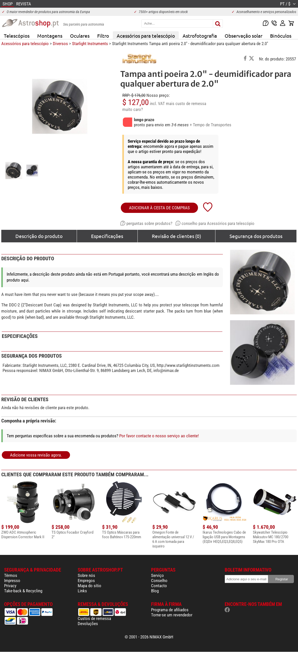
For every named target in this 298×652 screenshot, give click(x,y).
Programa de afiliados (169, 609)
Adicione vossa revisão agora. (36, 455)
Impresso (12, 580)
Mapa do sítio (89, 585)
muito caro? (132, 109)
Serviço (157, 575)
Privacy (10, 585)
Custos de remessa (94, 618)
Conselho (159, 580)
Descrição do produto (39, 236)
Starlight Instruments (90, 43)
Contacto (159, 585)
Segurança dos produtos (256, 236)
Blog (155, 590)
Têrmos (10, 575)
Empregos (86, 580)
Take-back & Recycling (23, 590)
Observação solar (243, 36)
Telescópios (16, 36)
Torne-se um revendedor (171, 614)
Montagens (49, 36)
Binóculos (280, 36)
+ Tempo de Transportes (210, 124)
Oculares (80, 36)
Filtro (103, 36)
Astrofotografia (200, 36)
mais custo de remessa (186, 103)
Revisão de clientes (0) (176, 236)
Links (82, 590)
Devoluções (88, 623)
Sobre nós (86, 575)
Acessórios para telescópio (146, 36)
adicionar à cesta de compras (159, 207)
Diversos (60, 43)
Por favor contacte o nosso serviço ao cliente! (159, 435)
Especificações (107, 236)
